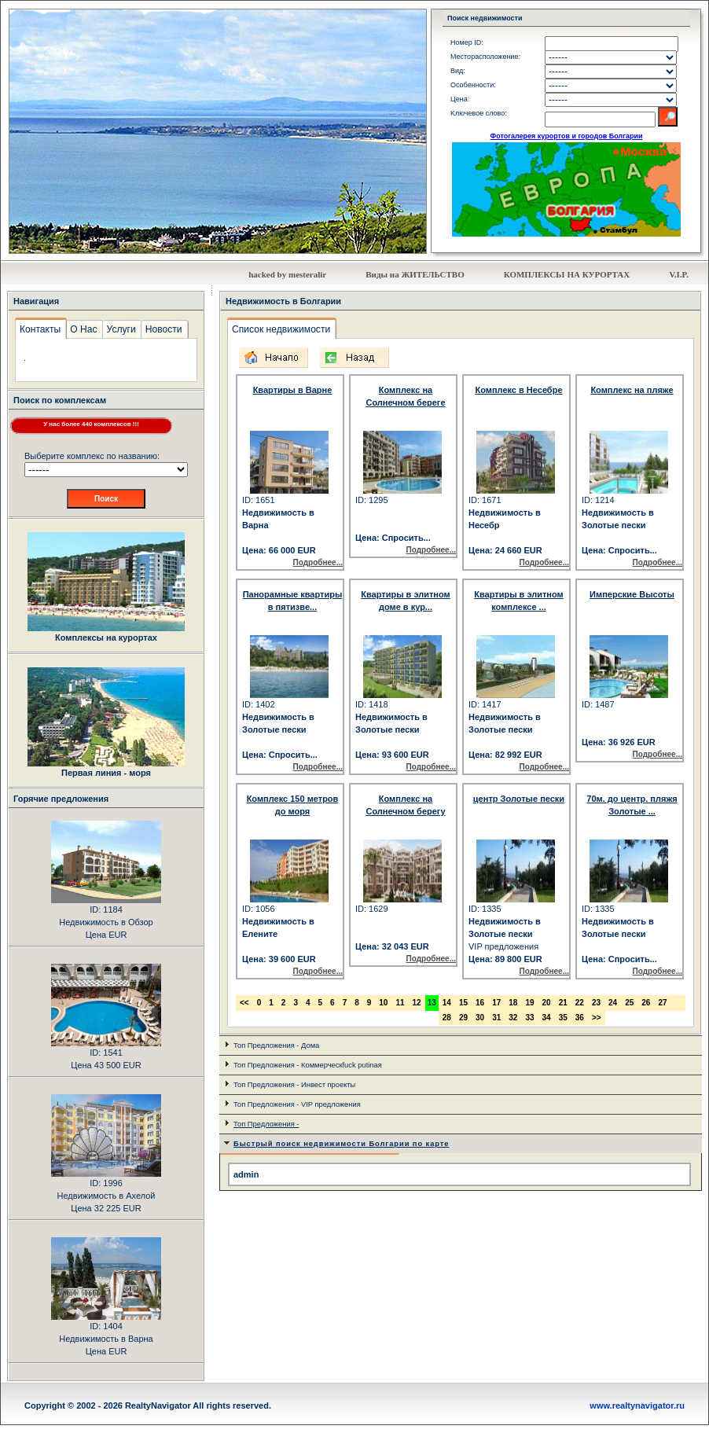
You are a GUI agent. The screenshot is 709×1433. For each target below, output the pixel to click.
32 (513, 1017)
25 (629, 1002)
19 (529, 1002)
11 (399, 1002)
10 (383, 1002)
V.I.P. (679, 274)
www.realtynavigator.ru (637, 1405)
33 (529, 1017)
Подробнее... (318, 562)
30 (480, 1017)
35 (563, 1017)
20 (546, 1002)
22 (579, 1002)
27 (662, 1002)
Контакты (40, 329)
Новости (163, 329)
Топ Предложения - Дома (276, 1045)
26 (645, 1002)
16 (480, 1002)
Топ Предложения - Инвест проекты (294, 1085)
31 (496, 1017)
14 (447, 1002)
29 (463, 1017)
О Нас (83, 329)
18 (513, 1002)
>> (596, 1017)
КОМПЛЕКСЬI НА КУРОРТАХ (567, 274)
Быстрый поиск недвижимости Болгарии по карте (341, 1144)
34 (546, 1017)
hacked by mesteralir (287, 274)
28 (447, 1017)
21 (563, 1002)
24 (612, 1002)
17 (496, 1002)
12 (417, 1002)
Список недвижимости (281, 329)
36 (579, 1017)
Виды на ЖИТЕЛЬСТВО (415, 274)
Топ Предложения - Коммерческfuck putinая (307, 1065)
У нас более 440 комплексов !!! (91, 424)
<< (244, 1002)
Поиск (106, 498)
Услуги (121, 329)
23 (596, 1002)
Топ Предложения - (266, 1124)
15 (463, 1002)
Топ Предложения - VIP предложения (297, 1104)
